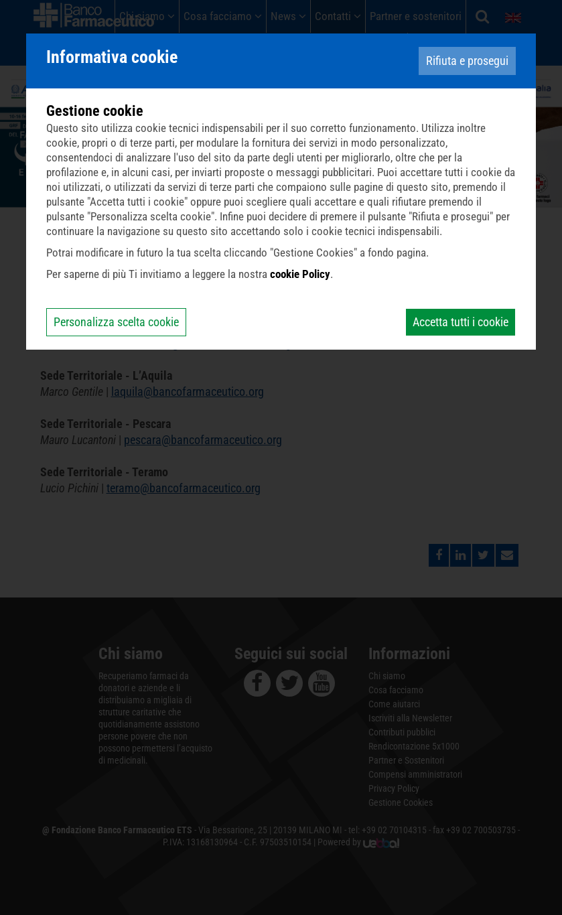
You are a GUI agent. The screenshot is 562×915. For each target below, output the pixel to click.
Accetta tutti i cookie (460, 322)
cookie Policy (300, 274)
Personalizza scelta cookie (116, 322)
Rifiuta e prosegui (467, 61)
